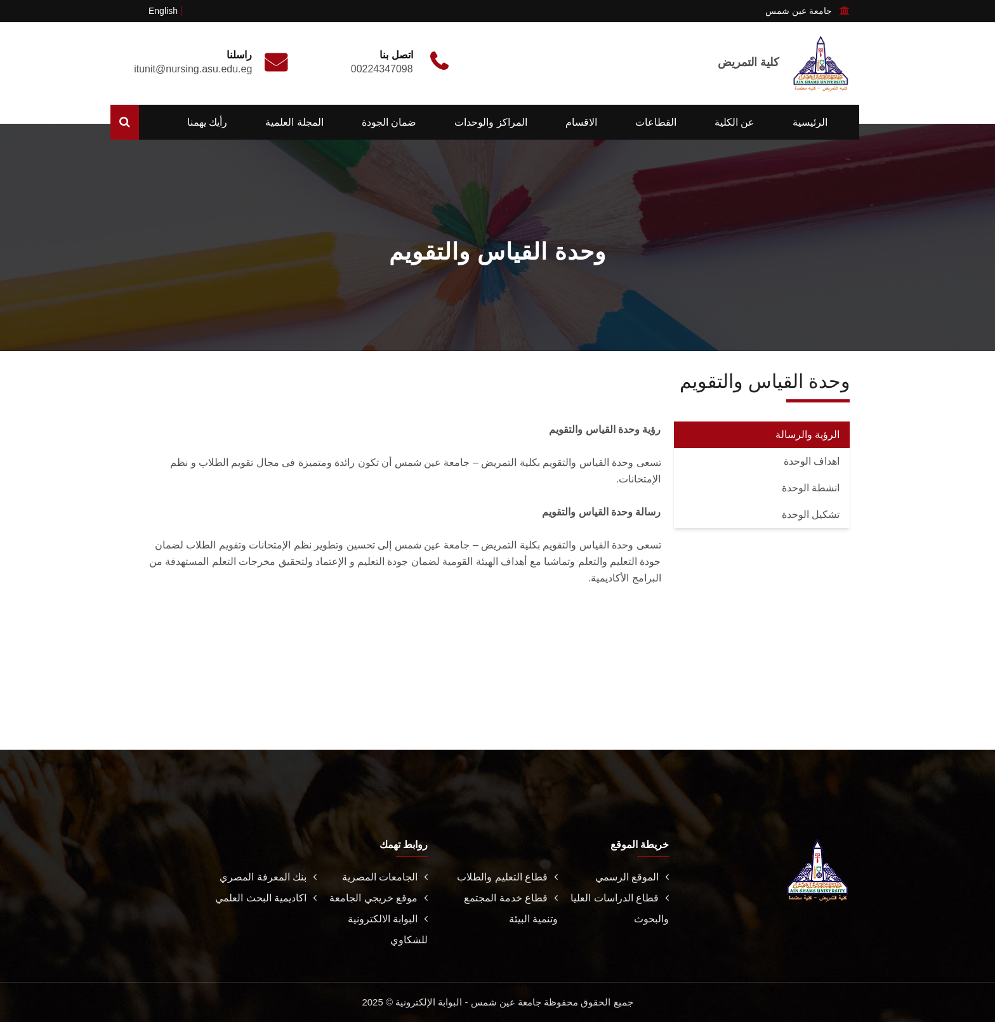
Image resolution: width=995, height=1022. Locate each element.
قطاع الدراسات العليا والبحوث (619, 908)
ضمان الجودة (389, 122)
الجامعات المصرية (385, 877)
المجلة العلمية (294, 122)
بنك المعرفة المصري (268, 877)
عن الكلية (734, 122)
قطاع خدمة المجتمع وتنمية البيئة (511, 908)
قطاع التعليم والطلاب (507, 877)
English (163, 11)
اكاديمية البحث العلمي (266, 898)
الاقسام (581, 122)
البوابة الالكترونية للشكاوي (388, 929)
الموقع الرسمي (632, 877)
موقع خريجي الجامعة (378, 898)
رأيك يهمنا (207, 122)
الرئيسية (810, 122)
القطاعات (655, 122)
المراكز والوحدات (490, 122)
